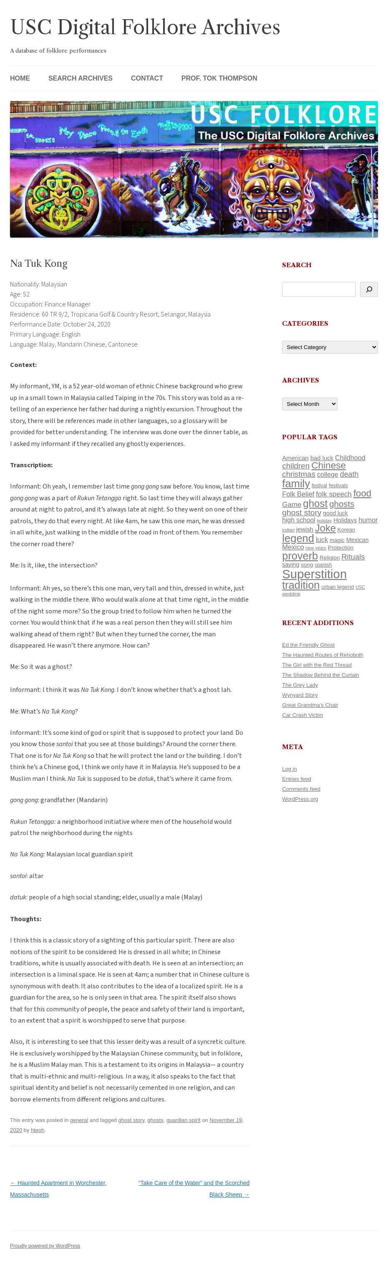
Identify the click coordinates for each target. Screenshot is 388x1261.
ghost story (131, 1120)
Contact (147, 78)
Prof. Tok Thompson (219, 78)
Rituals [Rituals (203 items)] (353, 556)
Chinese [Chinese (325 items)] (328, 465)
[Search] (369, 289)
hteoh (38, 1130)
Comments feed (301, 789)
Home (20, 78)
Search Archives (80, 78)
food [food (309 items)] (362, 493)
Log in (289, 769)
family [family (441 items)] (296, 483)
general (79, 1120)
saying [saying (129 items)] (290, 564)
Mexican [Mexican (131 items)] (357, 540)
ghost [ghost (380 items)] (315, 503)
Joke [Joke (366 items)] (325, 528)
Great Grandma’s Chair (310, 705)
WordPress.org (300, 799)
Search (297, 265)
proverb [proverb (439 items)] (300, 556)
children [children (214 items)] (296, 465)
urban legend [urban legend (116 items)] (337, 587)
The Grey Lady (300, 685)
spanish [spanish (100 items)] (323, 565)
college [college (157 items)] (327, 474)
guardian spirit (183, 1120)
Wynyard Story (299, 695)
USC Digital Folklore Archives (145, 27)
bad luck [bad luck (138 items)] (321, 458)
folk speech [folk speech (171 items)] (334, 494)
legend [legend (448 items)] (298, 538)
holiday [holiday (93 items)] (324, 520)
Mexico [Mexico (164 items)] (293, 547)
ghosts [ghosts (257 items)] (341, 504)
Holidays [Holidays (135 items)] (345, 520)
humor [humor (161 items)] (368, 520)
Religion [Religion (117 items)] (330, 558)
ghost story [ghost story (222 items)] (301, 512)
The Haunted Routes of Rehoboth (322, 655)
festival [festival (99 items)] (319, 486)
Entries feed (296, 779)
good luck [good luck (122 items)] (335, 513)
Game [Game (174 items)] (291, 505)
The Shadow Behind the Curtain (320, 675)
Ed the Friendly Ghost (308, 645)
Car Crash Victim (302, 715)
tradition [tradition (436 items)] (301, 585)
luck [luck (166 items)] (322, 540)
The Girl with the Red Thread (317, 665)
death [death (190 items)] (349, 474)
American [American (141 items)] (295, 457)
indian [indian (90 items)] (288, 529)
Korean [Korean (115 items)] (346, 530)
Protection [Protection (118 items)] (340, 547)
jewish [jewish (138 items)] (304, 529)
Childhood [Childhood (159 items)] (350, 457)
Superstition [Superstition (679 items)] (314, 574)
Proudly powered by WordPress (45, 1246)
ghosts (155, 1120)
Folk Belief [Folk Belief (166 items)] (298, 494)
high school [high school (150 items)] (298, 520)
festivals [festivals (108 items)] (338, 485)
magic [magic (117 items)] (337, 540)
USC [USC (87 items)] (360, 587)
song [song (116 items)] (307, 565)
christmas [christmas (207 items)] (298, 474)
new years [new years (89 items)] (316, 547)
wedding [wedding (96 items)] (291, 593)
